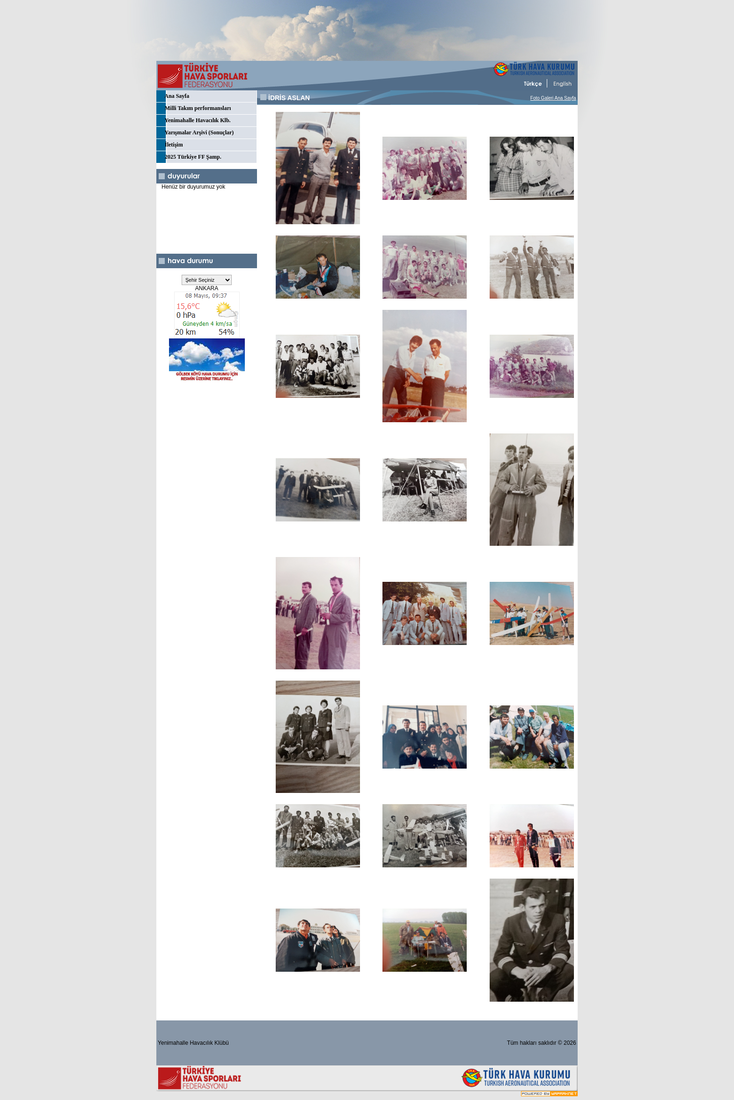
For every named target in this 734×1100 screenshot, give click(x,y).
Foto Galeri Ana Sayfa (553, 98)
